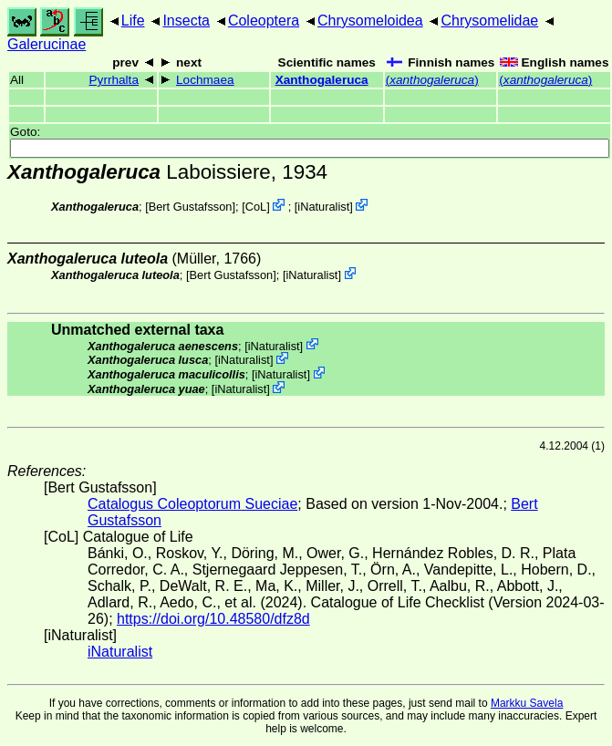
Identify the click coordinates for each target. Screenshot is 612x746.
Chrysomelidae (489, 20)
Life (133, 20)
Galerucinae (46, 44)
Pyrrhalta (114, 80)
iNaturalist (323, 206)
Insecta (186, 20)
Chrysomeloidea (370, 20)
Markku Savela (527, 703)
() (432, 80)
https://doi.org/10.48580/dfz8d (213, 619)
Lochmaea (204, 80)
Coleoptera (263, 20)
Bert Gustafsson (191, 206)
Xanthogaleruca (321, 80)
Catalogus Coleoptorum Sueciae (192, 504)
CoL (255, 206)
